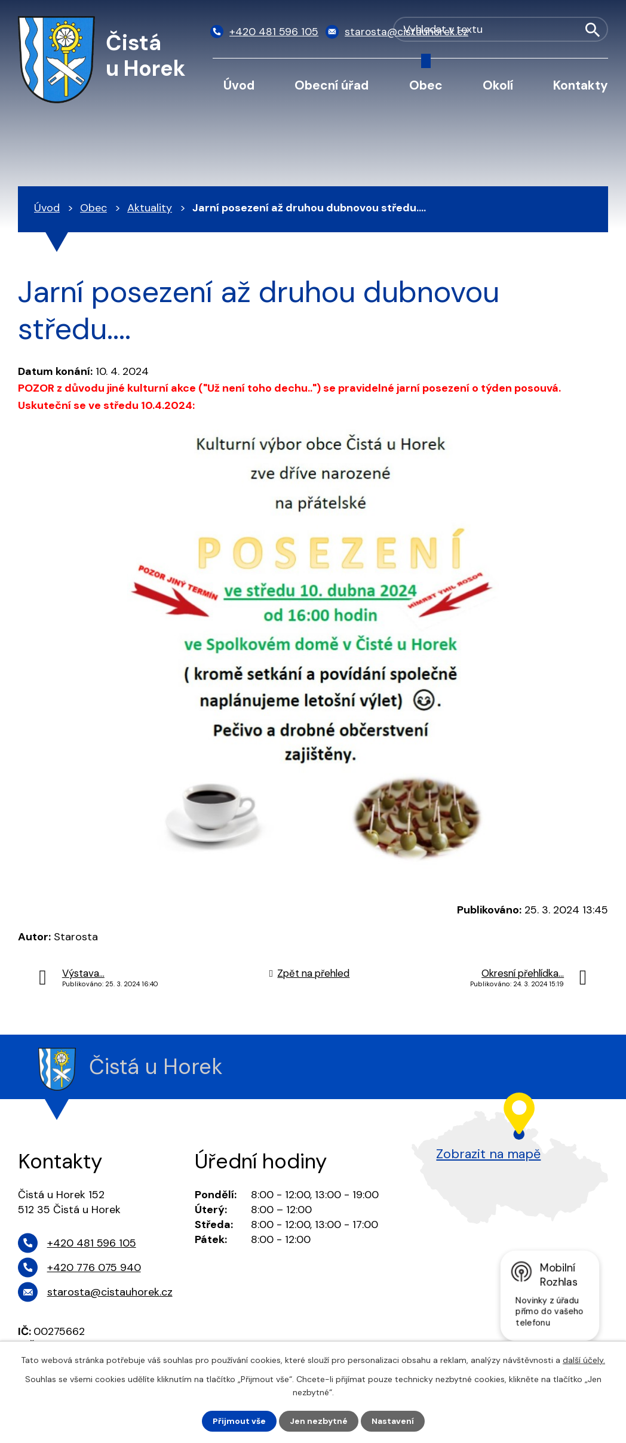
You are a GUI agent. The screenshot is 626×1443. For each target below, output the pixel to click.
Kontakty (580, 85)
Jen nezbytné (319, 1421)
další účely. (584, 1359)
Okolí (498, 85)
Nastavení (393, 1421)
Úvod (238, 85)
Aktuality (149, 208)
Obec (426, 85)
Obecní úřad (331, 85)
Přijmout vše (239, 1421)
